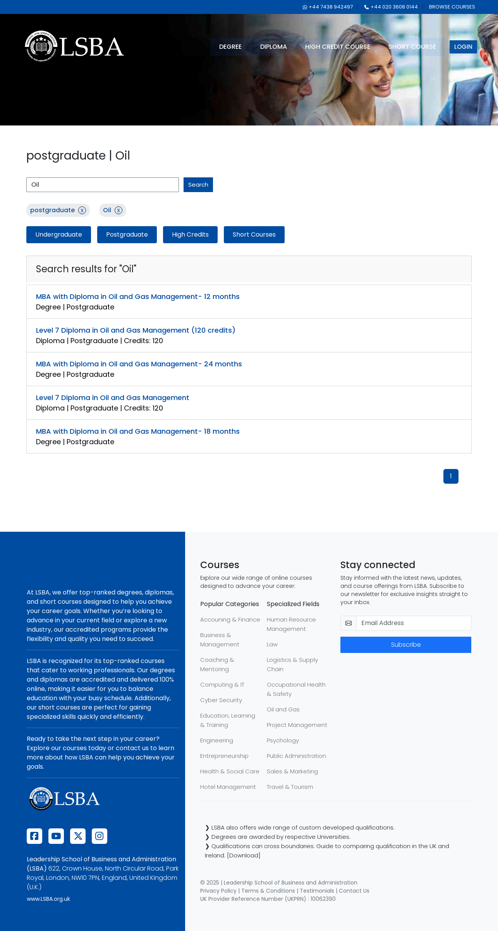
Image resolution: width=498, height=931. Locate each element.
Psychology (283, 740)
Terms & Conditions (268, 891)
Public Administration (296, 756)
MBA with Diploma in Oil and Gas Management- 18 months (138, 431)
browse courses (452, 6)
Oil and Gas (283, 709)
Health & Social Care (229, 771)
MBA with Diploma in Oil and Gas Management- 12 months (138, 296)
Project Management (297, 725)
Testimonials (317, 891)
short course (413, 46)
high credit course (338, 46)
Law (272, 644)
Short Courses (254, 234)
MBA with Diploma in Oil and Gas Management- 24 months (139, 364)
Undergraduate (58, 234)
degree (231, 46)
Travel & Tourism (290, 787)
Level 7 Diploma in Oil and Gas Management (112, 397)
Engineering (216, 740)
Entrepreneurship (224, 756)
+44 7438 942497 (328, 6)
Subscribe (406, 644)
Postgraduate (127, 234)
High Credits (190, 234)
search (198, 184)
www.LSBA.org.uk (48, 899)
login (464, 47)
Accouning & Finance (230, 619)
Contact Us (354, 891)
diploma (274, 46)
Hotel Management (228, 787)
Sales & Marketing (292, 771)
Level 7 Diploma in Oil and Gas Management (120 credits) (135, 330)
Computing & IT (222, 684)
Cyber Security (221, 700)
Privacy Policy (218, 891)
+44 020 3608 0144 (391, 6)
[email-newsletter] (413, 623)
